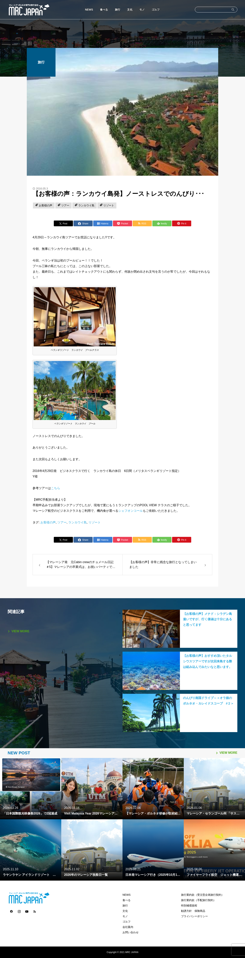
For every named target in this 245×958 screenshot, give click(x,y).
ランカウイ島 (86, 205)
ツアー (65, 205)
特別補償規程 (189, 905)
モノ (142, 9)
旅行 (117, 9)
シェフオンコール (130, 510)
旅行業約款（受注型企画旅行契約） (202, 894)
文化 (129, 9)
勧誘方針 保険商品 (193, 910)
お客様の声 (45, 205)
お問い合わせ (130, 932)
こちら (55, 488)
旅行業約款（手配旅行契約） (198, 900)
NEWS (89, 9)
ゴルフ (156, 9)
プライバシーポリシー (194, 916)
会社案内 (127, 926)
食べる (104, 9)
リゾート (108, 205)
